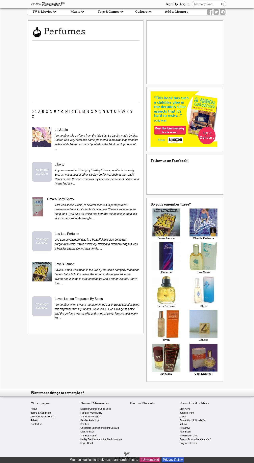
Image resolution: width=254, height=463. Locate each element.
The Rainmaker (88, 435)
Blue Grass (203, 258)
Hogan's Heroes (188, 443)
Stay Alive (185, 409)
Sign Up (172, 4)
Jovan (166, 326)
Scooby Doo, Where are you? (195, 439)
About (34, 409)
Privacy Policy (173, 459)
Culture (143, 11)
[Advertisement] (85, 71)
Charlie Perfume (203, 224)
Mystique (166, 359)
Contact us (36, 424)
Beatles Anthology (89, 420)
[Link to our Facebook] (209, 12)
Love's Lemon (166, 224)
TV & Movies (44, 11)
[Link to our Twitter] (216, 12)
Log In (185, 4)
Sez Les (84, 424)
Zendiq (203, 326)
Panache (166, 258)
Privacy (34, 420)
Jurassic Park (187, 412)
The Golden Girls (189, 435)
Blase (203, 292)
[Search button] (222, 4)
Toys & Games (110, 11)
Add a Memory (176, 11)
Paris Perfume (166, 292)
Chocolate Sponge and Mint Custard (99, 428)
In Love (183, 424)
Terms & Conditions (41, 412)
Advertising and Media (42, 416)
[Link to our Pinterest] (222, 12)
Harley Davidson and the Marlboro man (101, 439)
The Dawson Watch (90, 416)
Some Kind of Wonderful (192, 420)
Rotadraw (185, 428)
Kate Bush (185, 431)
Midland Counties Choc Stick (95, 409)
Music (77, 11)
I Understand (150, 459)
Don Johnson (87, 431)
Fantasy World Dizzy (91, 412)
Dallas (183, 416)
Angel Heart (86, 443)
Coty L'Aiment (203, 359)
